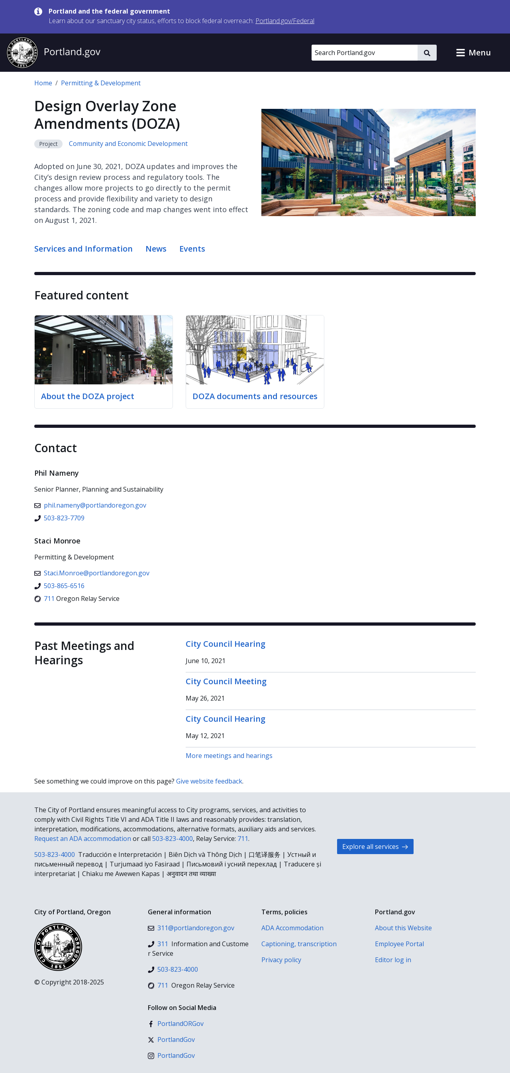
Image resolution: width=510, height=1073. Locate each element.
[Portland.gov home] (53, 53)
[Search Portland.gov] (365, 53)
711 (242, 838)
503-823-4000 (172, 838)
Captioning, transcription (299, 943)
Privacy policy (281, 959)
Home (43, 83)
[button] (473, 52)
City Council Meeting (226, 681)
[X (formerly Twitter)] (171, 1039)
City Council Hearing (225, 643)
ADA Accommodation (292, 927)
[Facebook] (176, 1023)
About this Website (403, 927)
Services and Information (83, 248)
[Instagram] (171, 1055)
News (156, 248)
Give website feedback (209, 781)
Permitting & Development (101, 83)
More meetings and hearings (229, 755)
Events (192, 248)
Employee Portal (399, 943)
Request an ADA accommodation (82, 838)
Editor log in (393, 959)
